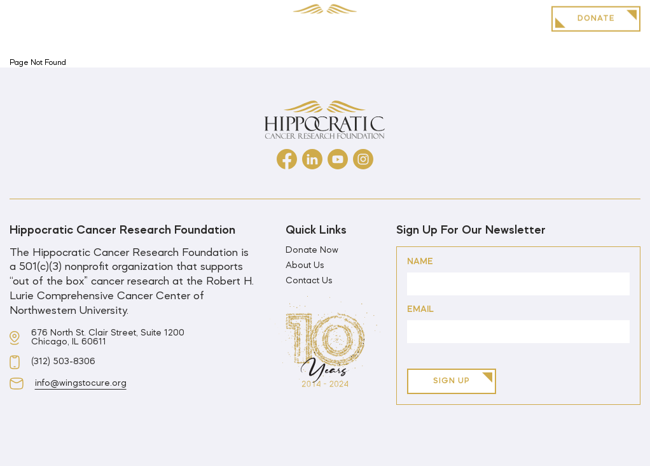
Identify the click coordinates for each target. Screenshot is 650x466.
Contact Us (309, 281)
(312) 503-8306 (63, 362)
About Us (305, 266)
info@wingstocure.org (81, 383)
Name (420, 261)
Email (420, 309)
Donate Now (312, 250)
